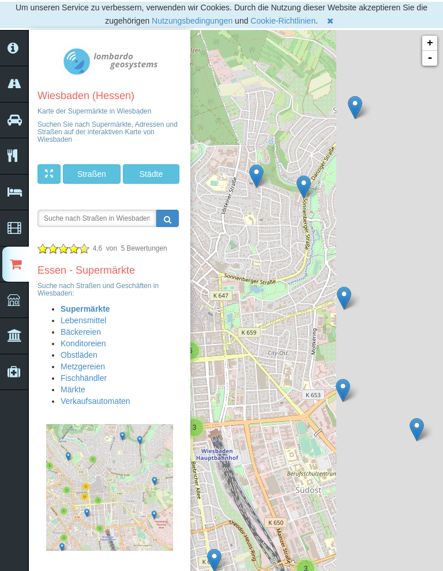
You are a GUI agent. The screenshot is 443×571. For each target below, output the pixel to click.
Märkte (73, 389)
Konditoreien (83, 343)
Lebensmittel (83, 320)
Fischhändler (84, 378)
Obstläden (79, 355)
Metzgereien (83, 366)
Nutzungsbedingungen (192, 20)
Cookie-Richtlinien (283, 20)
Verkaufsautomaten (95, 401)
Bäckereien (81, 331)
